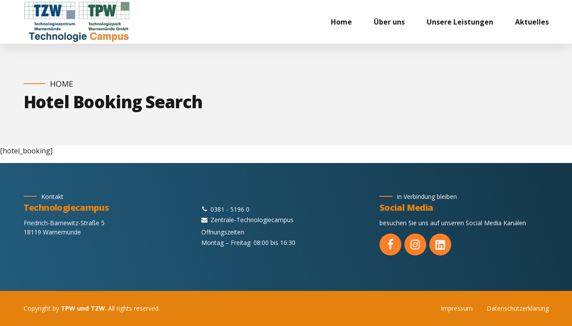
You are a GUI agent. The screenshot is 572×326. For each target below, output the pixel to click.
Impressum (457, 308)
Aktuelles (532, 22)
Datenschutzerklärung (518, 308)
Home (341, 22)
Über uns (389, 22)
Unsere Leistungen (460, 22)
